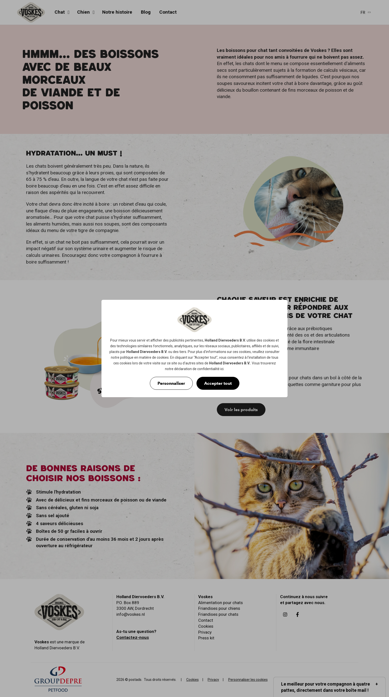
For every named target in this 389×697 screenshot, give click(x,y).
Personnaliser (171, 383)
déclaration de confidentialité (197, 369)
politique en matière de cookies (144, 357)
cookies (269, 340)
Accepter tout (218, 383)
